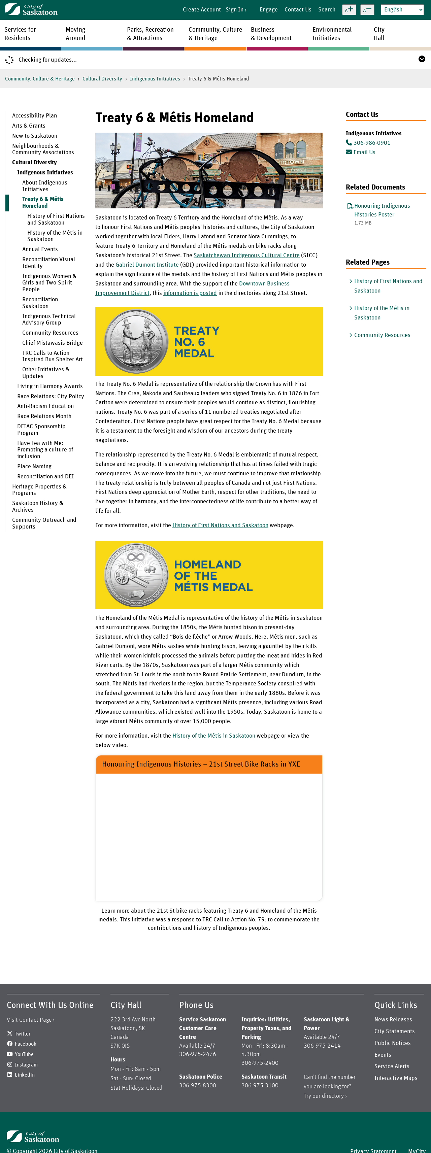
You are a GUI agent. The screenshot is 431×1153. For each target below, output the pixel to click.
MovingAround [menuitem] (76, 34)
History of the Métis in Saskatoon (54, 236)
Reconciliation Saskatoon (40, 303)
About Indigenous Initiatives (44, 186)
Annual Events (40, 249)
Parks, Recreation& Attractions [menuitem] (150, 34)
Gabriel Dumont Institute (147, 265)
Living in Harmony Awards (50, 386)
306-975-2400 (259, 1063)
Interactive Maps (396, 1078)
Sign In (234, 10)
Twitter (23, 1034)
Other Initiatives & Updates (45, 373)
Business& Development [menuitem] (271, 34)
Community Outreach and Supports (44, 523)
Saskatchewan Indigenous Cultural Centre (247, 255)
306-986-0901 (368, 143)
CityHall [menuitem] (379, 34)
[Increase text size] (349, 9)
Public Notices (392, 1043)
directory (333, 1096)
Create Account (202, 10)
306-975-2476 (197, 1054)
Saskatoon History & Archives (37, 506)
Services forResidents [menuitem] (20, 34)
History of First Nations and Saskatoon (56, 219)
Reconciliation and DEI (45, 477)
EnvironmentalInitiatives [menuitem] (332, 34)
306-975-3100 (259, 1086)
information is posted (190, 293)
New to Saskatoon (34, 136)
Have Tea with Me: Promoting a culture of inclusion (45, 450)
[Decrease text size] (367, 9)
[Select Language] (402, 9)
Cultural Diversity (102, 78)
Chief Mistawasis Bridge (52, 343)
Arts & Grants (28, 126)
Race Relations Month (44, 416)
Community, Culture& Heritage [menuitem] (215, 34)
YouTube (24, 1054)
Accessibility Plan (34, 116)
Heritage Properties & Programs (39, 490)
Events (382, 1055)
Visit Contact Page (29, 1020)
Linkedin (25, 1075)
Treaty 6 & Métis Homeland (43, 202)
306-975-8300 (197, 1086)
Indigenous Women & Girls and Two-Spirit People (49, 283)
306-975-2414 (322, 1046)
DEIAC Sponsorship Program (41, 429)
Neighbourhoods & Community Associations (43, 149)
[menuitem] (45, 116)
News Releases (393, 1020)
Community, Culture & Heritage (40, 78)
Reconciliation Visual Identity (48, 263)
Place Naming (34, 467)
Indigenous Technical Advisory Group (49, 319)
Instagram (26, 1064)
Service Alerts (391, 1066)
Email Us (360, 152)
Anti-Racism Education (45, 406)
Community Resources (50, 333)
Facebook (25, 1044)
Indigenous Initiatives (155, 78)
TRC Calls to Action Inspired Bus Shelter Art (52, 356)
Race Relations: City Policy (50, 397)
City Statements (394, 1031)
